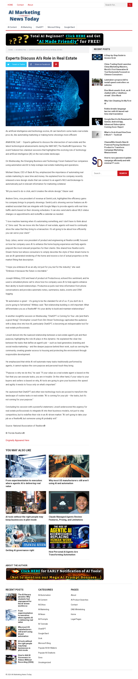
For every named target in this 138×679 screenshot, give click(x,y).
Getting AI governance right (20, 550)
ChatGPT (40, 27)
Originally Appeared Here (17, 440)
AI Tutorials (43, 624)
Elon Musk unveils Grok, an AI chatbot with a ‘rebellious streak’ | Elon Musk (117, 93)
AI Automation (44, 595)
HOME (10, 5)
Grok (40, 638)
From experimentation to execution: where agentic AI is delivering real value (24, 483)
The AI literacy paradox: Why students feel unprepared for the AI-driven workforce (25, 600)
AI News (41, 614)
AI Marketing (26, 27)
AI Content (12, 27)
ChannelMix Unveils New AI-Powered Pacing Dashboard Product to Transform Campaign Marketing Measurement (117, 147)
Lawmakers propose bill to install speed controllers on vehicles (116, 82)
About (30, 5)
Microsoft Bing (54, 27)
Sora (40, 657)
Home (10, 50)
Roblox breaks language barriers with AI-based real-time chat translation (116, 111)
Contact (20, 5)
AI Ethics (42, 605)
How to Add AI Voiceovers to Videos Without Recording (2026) (26, 658)
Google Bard (69, 27)
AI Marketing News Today (22, 674)
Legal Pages (76, 619)
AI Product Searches (79, 600)
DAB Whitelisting (78, 609)
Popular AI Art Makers (47, 648)
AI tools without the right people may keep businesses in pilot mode (25, 645)
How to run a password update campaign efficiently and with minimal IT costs (117, 160)
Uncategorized (44, 662)
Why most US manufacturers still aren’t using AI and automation (25, 631)
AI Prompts (43, 619)
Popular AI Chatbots (46, 653)
